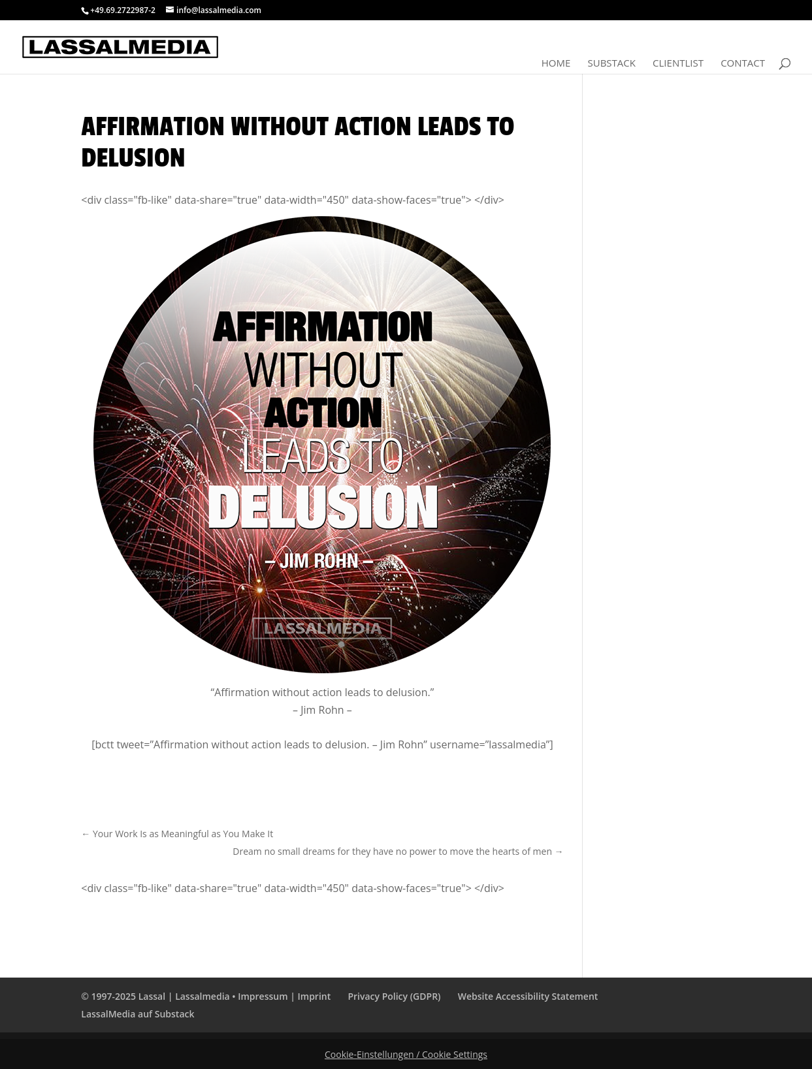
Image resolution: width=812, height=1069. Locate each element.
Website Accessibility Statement (528, 996)
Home (556, 63)
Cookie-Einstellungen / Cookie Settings (406, 1054)
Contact (743, 63)
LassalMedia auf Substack (137, 1014)
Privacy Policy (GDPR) (394, 996)
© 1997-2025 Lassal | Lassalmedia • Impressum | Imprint (206, 996)
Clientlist (678, 63)
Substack (611, 63)
